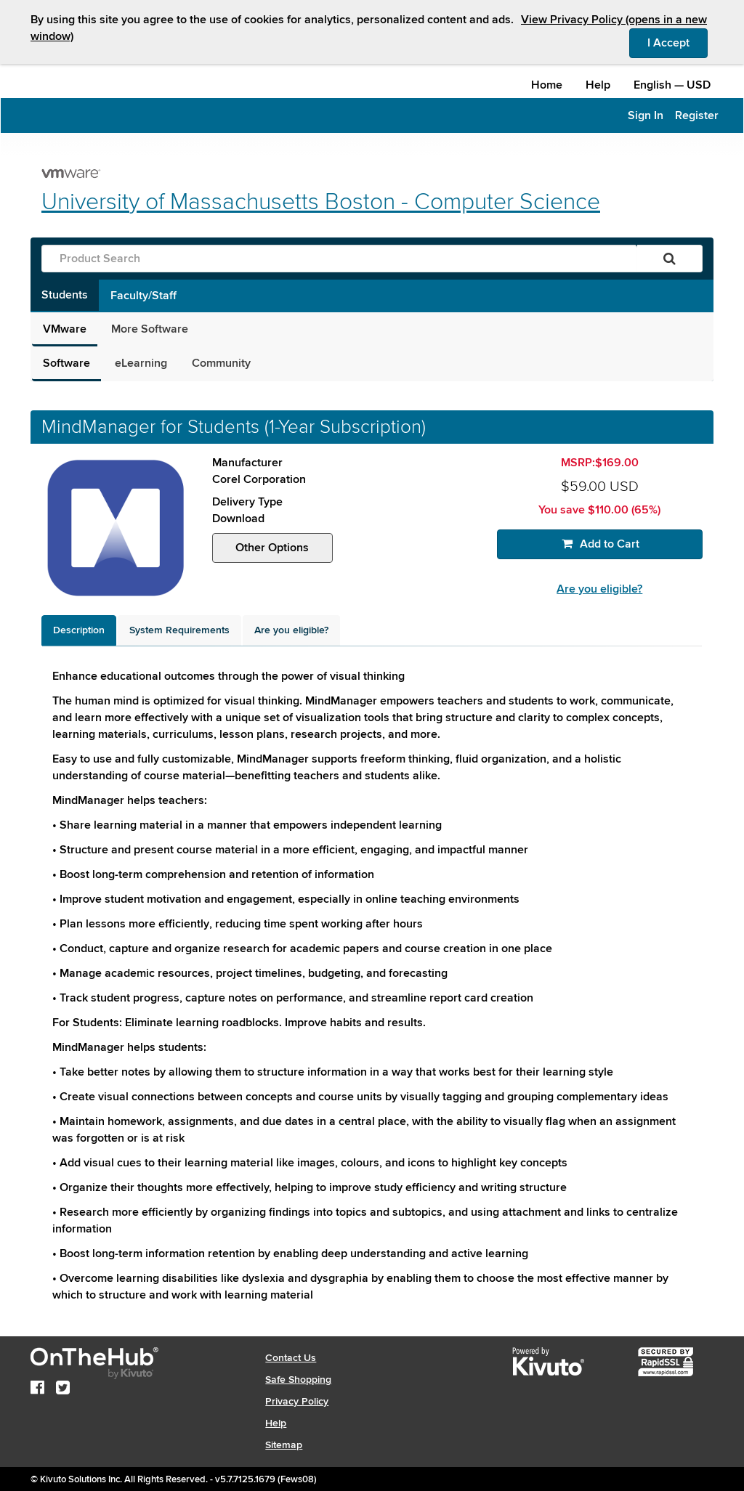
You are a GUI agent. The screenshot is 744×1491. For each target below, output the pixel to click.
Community (221, 363)
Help (598, 85)
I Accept (677, 42)
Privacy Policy (296, 1401)
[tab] (78, 630)
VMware (64, 329)
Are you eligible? (599, 589)
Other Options (272, 547)
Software (66, 363)
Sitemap (283, 1445)
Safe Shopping (298, 1379)
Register (697, 115)
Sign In (645, 115)
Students (64, 295)
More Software (149, 329)
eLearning (141, 363)
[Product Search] (339, 258)
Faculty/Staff (143, 295)
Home (546, 85)
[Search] (669, 258)
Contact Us (290, 1358)
